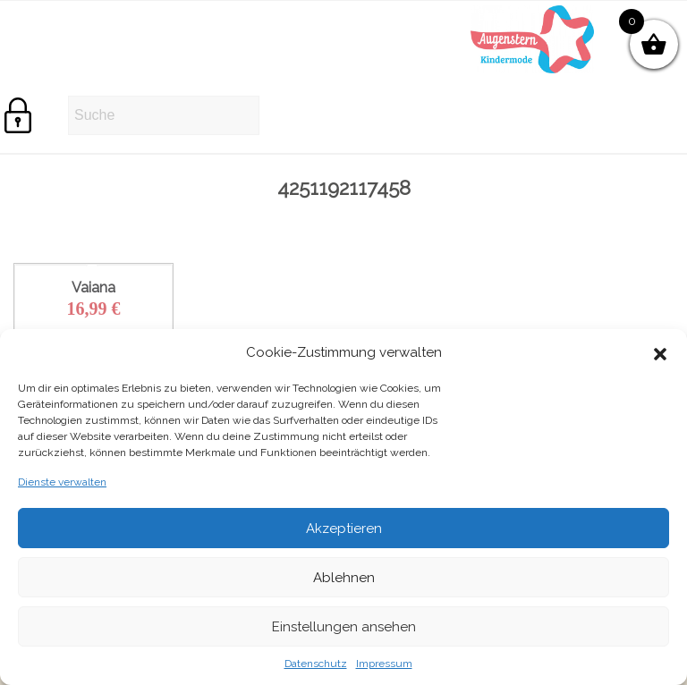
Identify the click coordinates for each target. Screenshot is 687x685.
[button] (660, 352)
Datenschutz (315, 663)
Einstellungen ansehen (344, 627)
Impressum (384, 663)
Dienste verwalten (62, 482)
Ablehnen (344, 578)
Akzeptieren (344, 528)
